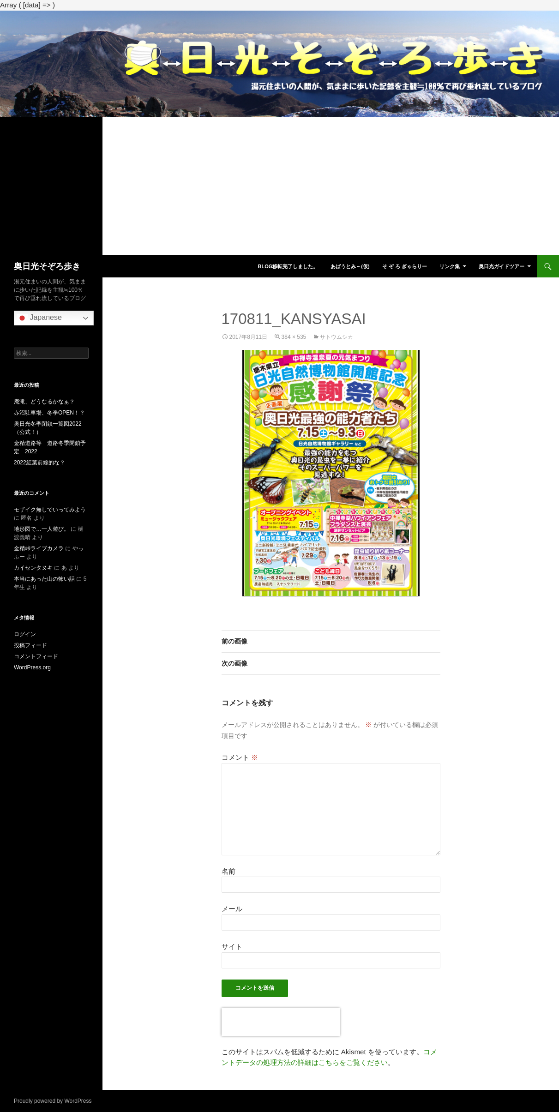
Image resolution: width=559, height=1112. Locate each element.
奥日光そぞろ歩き (47, 266)
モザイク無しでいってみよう (50, 509)
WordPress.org (32, 667)
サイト (232, 946)
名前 (228, 871)
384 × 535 (294, 337)
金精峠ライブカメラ (39, 548)
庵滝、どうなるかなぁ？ (44, 401)
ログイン (25, 634)
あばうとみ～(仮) (350, 266)
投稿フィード (30, 645)
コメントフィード (36, 656)
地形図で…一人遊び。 (41, 529)
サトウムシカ (336, 337)
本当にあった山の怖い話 (44, 579)
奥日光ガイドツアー (501, 266)
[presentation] (281, 1022)
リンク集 (449, 266)
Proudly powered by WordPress (53, 1101)
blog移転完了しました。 (288, 266)
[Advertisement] (280, 186)
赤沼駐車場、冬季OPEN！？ (49, 412)
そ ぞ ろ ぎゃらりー (404, 266)
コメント (240, 757)
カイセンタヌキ (33, 568)
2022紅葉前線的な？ (39, 462)
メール (232, 909)
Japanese (39, 318)
